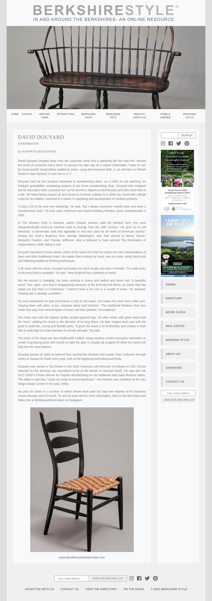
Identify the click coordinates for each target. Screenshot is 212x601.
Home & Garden (165, 116)
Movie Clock (176, 312)
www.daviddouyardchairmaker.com (82, 557)
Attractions (65, 114)
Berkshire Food (88, 116)
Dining (171, 284)
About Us (173, 353)
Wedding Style (177, 339)
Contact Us (175, 381)
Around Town (44, 116)
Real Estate (175, 326)
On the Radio (134, 589)
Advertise (174, 367)
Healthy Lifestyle (139, 116)
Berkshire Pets (113, 116)
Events (27, 114)
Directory (174, 298)
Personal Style (189, 116)
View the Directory (101, 589)
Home (15, 114)
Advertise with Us (39, 589)
